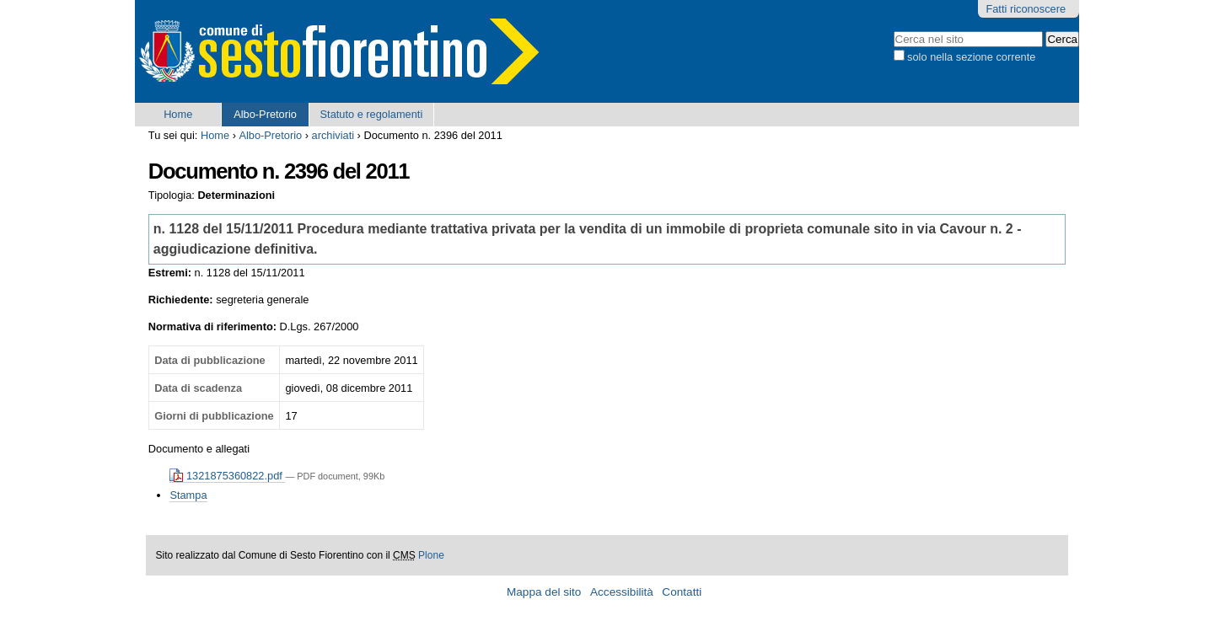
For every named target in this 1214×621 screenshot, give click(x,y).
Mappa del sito (544, 592)
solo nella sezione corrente (971, 57)
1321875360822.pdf (227, 475)
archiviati (333, 135)
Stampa (188, 495)
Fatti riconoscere (1026, 9)
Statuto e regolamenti (371, 114)
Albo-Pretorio (265, 114)
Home (178, 114)
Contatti (681, 592)
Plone (431, 555)
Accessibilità (621, 592)
